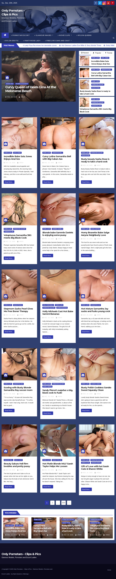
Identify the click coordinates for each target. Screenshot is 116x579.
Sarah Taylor (57, 460)
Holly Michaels (48, 305)
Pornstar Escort (98, 84)
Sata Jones (105, 58)
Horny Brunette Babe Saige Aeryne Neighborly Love (95, 233)
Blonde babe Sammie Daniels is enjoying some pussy (57, 233)
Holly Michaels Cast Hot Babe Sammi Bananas (57, 312)
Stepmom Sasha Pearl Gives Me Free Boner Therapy (18, 310)
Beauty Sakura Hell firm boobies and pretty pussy (17, 465)
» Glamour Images (43, 35)
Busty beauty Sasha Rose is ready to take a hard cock (95, 160)
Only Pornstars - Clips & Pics (21, 554)
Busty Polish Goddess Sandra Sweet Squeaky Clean (96, 388)
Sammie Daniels (57, 229)
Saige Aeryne (95, 229)
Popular (97, 53)
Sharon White (96, 462)
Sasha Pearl (18, 305)
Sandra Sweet (96, 384)
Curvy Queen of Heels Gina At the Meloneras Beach (30, 89)
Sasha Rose (96, 87)
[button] (113, 38)
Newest (85, 53)
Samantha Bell (106, 69)
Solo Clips (18, 460)
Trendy (108, 53)
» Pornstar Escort (20, 35)
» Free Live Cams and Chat (58, 41)
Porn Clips (95, 58)
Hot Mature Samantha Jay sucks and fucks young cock (95, 310)
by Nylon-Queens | (17, 574)
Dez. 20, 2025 (12, 97)
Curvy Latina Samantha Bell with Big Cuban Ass (56, 157)
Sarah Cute (85, 462)
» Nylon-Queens (84, 35)
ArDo (22, 97)
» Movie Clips (65, 35)
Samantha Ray (18, 384)
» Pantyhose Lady (31, 41)
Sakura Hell (8, 460)
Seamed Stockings (22, 83)
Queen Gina (9, 83)
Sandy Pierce (47, 386)
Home (109, 570)
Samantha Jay (95, 305)
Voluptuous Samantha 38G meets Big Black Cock (17, 236)
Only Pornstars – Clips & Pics (23, 569)
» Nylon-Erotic (11, 41)
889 (63, 503)
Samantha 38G (96, 105)
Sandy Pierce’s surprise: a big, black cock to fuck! (57, 391)
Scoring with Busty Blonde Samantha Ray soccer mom (18, 388)
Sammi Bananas (62, 307)
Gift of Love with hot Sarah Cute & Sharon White (95, 467)
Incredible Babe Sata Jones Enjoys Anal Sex (18, 157)
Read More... (9, 182)
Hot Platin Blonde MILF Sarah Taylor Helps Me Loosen (57, 465)
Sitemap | (26, 574)
